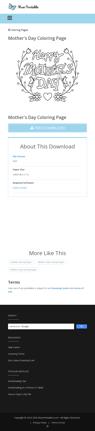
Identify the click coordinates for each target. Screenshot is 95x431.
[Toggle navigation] (10, 18)
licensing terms (60, 288)
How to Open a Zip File (19, 394)
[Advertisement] (47, 223)
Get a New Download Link (21, 360)
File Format (19, 156)
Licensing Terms (16, 353)
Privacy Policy (40, 422)
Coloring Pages (18, 30)
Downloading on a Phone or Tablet (25, 387)
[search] (41, 327)
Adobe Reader (20, 187)
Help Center (14, 347)
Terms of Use (58, 422)
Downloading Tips (17, 381)
